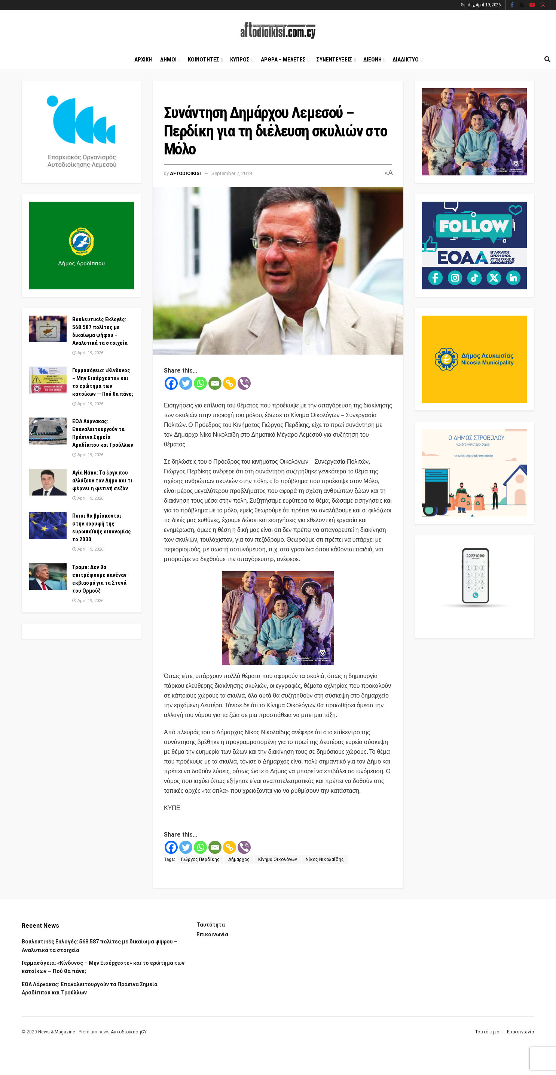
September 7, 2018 (231, 173)
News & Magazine (56, 1032)
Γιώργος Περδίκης (200, 859)
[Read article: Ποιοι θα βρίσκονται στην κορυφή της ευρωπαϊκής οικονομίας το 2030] (48, 525)
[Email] (215, 383)
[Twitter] (185, 383)
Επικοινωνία (212, 934)
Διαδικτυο (405, 59)
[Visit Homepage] (278, 30)
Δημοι (168, 59)
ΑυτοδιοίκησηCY (128, 1032)
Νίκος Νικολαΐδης (325, 859)
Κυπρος (240, 59)
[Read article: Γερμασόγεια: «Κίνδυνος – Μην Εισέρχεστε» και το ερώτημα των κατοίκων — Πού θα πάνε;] (48, 380)
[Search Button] (547, 59)
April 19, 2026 (87, 352)
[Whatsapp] (200, 383)
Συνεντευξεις (334, 59)
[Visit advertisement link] (278, 618)
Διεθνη (372, 59)
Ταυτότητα (210, 925)
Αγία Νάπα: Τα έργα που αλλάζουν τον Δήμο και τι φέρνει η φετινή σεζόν (102, 480)
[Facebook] (171, 383)
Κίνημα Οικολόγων (277, 859)
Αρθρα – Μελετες (283, 59)
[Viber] (244, 383)
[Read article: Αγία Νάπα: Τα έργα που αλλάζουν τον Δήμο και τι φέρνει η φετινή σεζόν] (48, 482)
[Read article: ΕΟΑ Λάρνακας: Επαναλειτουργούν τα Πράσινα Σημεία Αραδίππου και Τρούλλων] (48, 431)
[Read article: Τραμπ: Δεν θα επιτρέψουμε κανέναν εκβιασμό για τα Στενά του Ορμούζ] (48, 576)
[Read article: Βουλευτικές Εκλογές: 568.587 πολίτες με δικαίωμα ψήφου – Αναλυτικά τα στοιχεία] (48, 329)
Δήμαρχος (239, 859)
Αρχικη (143, 59)
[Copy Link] (229, 383)
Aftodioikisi (185, 173)
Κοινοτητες (203, 59)
